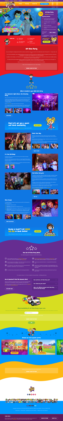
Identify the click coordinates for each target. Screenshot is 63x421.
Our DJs (35, 195)
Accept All (54, 418)
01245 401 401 (49, 1)
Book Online (56, 0)
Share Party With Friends (53, 36)
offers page (9, 103)
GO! (31, 321)
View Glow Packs (10, 220)
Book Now (38, 230)
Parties (20, 3)
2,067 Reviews (51, 14)
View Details (14, 351)
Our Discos (8, 115)
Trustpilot (33, 187)
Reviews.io (48, 186)
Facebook (37, 187)
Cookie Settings (44, 418)
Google (41, 187)
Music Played (36, 150)
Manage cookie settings (31, 68)
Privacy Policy (23, 409)
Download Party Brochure (46, 36)
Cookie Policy (18, 409)
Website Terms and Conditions (42, 409)
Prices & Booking (44, 4)
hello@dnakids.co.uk (14, 284)
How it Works (53, 32)
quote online (24, 258)
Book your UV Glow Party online (40, 257)
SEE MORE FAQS (9, 287)
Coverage (27, 3)
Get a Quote (46, 41)
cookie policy (13, 419)
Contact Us (34, 3)
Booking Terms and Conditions (31, 409)
